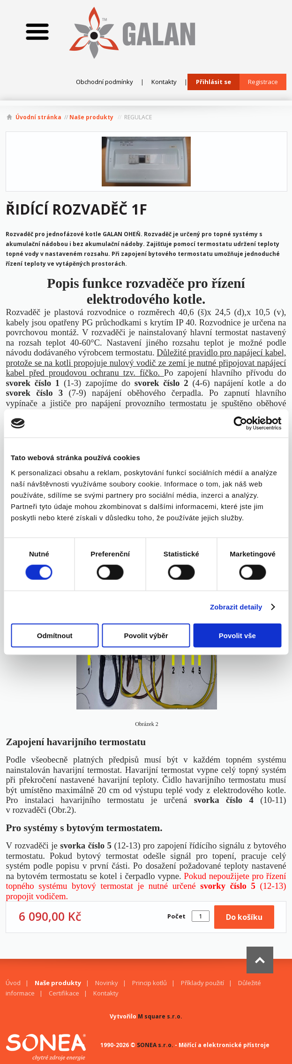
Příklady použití (202, 983)
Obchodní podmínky (104, 81)
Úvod (13, 983)
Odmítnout (55, 635)
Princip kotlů (149, 983)
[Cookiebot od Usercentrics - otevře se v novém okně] (240, 423)
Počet (176, 916)
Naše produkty (91, 117)
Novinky (106, 983)
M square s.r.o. (160, 1016)
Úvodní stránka (38, 117)
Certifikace (64, 993)
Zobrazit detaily (236, 607)
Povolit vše (237, 635)
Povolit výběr (146, 635)
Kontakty (164, 81)
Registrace (263, 81)
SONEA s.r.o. (155, 1045)
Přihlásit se (213, 81)
